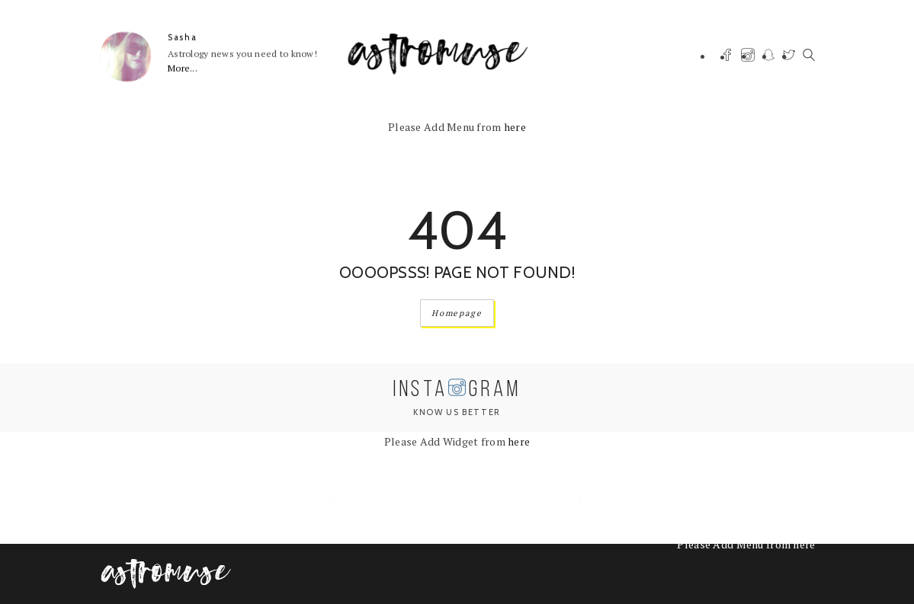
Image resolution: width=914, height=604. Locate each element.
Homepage (456, 313)
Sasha (182, 37)
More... (182, 68)
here (515, 127)
